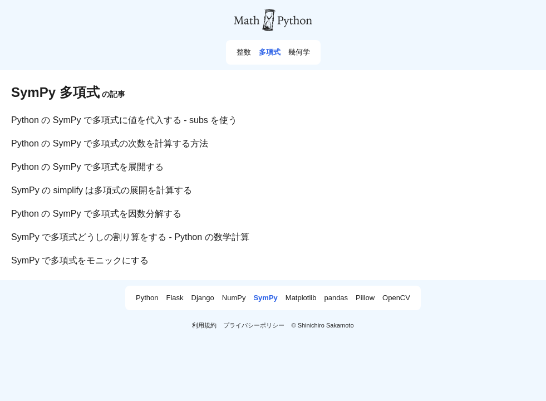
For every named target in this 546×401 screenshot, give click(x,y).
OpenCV (396, 298)
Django (202, 298)
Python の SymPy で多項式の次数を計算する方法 (109, 143)
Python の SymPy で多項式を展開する (87, 167)
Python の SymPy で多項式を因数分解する (96, 213)
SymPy (265, 298)
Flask (175, 298)
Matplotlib (301, 298)
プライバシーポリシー (253, 325)
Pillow (365, 298)
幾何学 (299, 52)
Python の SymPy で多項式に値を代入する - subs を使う (124, 120)
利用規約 (204, 325)
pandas (336, 298)
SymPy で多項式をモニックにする (80, 260)
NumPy (234, 298)
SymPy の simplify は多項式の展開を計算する (101, 190)
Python (147, 298)
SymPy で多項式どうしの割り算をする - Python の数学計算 (130, 237)
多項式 (270, 52)
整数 (244, 52)
